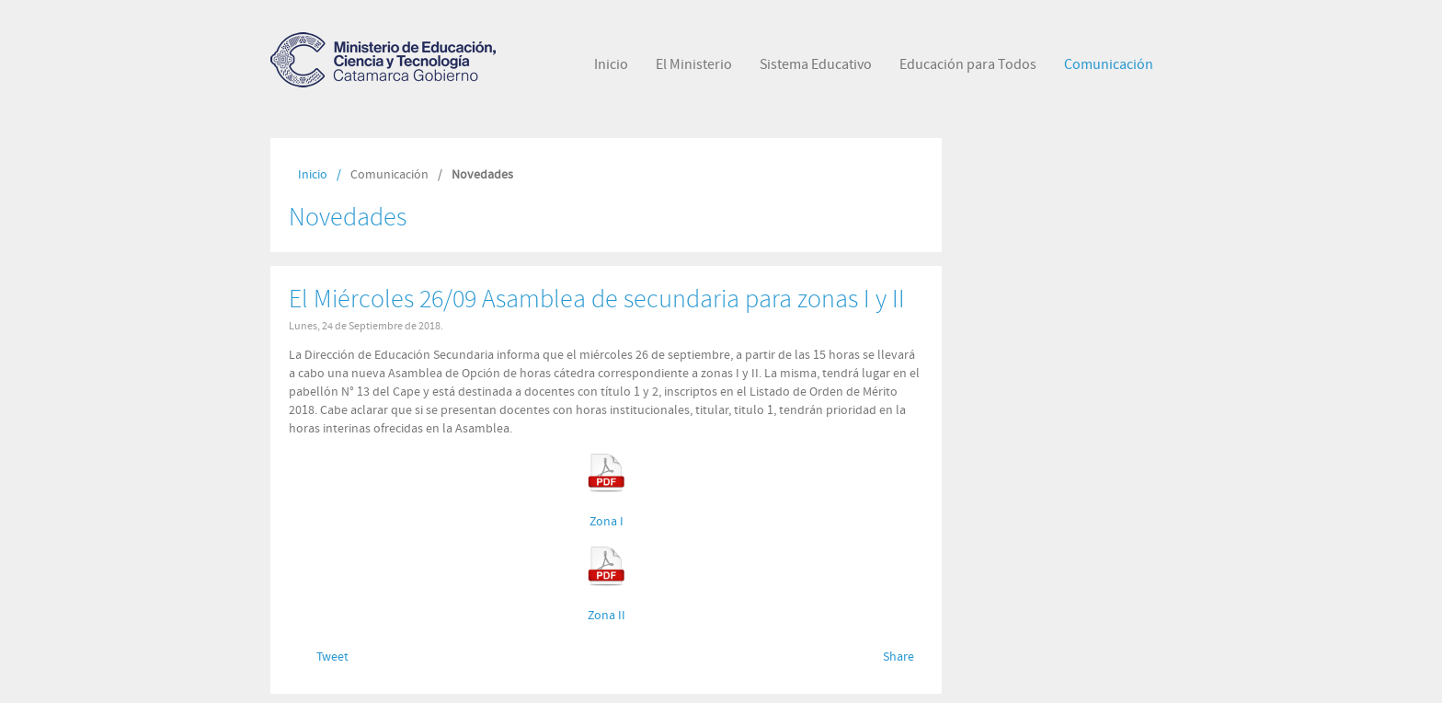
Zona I (606, 521)
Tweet (332, 657)
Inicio (312, 174)
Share (898, 657)
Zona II (606, 615)
